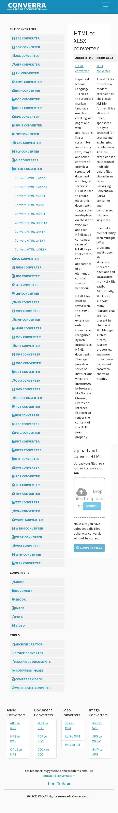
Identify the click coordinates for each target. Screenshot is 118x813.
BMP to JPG (97, 751)
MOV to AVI (72, 745)
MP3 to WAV (15, 738)
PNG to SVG (97, 725)
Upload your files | (89, 468)
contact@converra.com (59, 776)
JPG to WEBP (97, 738)
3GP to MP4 (69, 725)
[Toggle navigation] (105, 6)
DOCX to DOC (43, 751)
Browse (92, 506)
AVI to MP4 (72, 736)
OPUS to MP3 (16, 751)
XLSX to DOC (43, 725)
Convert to (30, 178)
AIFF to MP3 (15, 725)
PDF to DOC (42, 738)
